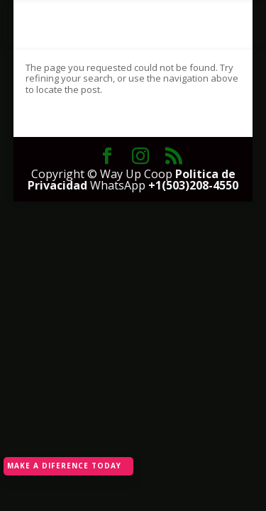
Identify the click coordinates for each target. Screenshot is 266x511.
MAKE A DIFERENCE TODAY (64, 466)
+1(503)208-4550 (193, 185)
